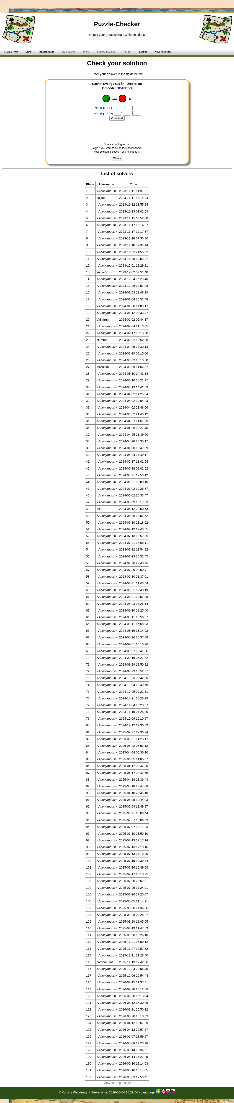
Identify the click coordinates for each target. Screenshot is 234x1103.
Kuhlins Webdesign (75, 1092)
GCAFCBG (124, 88)
